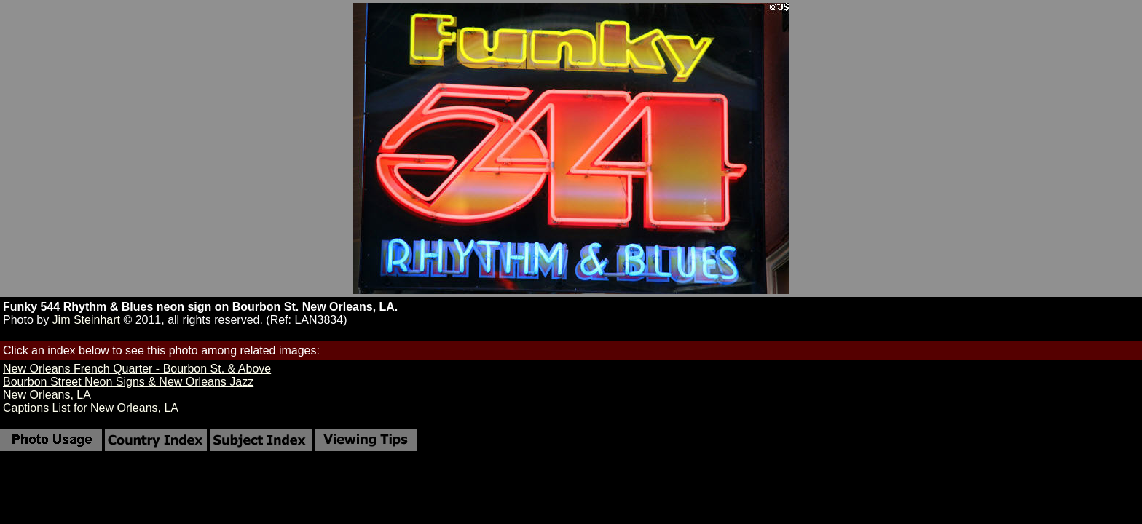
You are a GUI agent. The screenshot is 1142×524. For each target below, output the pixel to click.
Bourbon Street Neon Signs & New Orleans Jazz (128, 382)
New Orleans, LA (47, 395)
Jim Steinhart (86, 320)
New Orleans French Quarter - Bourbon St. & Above (137, 368)
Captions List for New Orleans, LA (90, 408)
